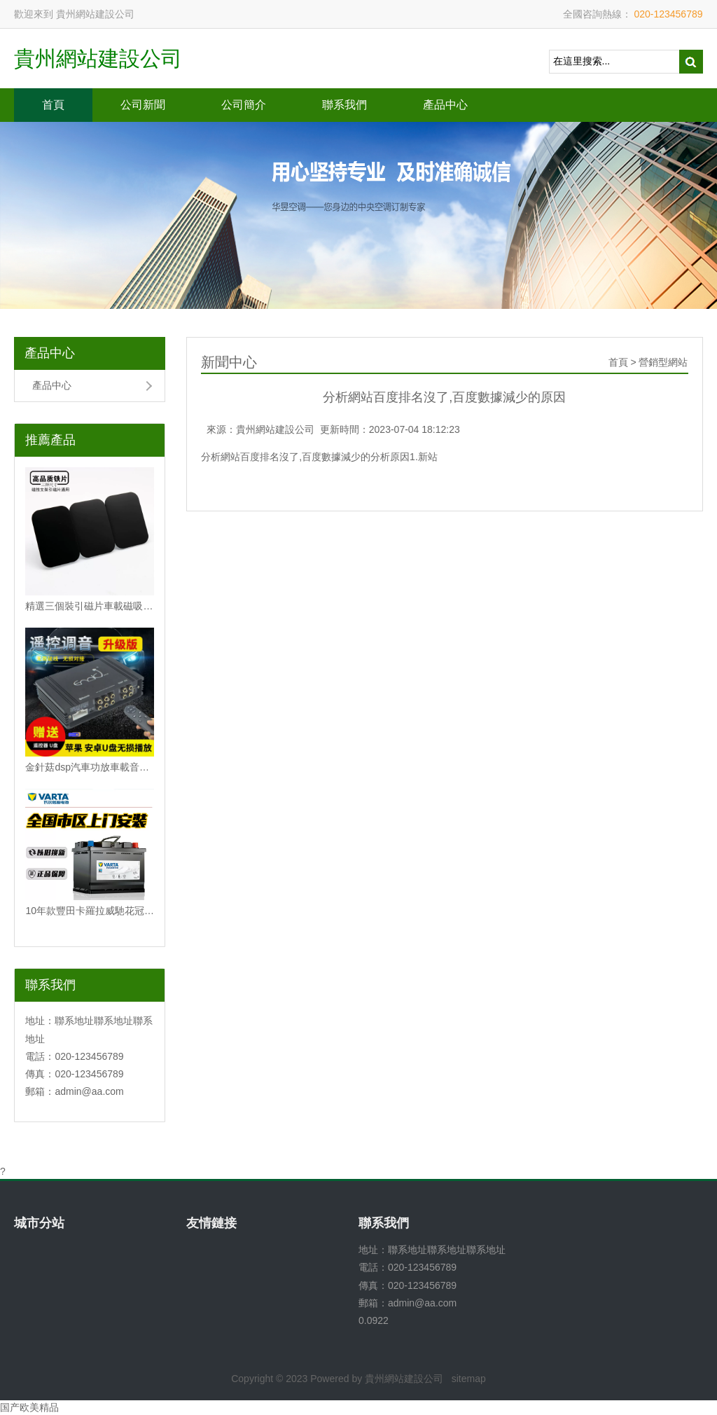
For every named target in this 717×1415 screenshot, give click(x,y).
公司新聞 (142, 105)
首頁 (53, 105)
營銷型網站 (663, 362)
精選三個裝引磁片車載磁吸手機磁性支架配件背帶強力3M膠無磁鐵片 (89, 606)
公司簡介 (243, 105)
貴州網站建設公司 (98, 58)
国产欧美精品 (29, 1407)
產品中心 (445, 105)
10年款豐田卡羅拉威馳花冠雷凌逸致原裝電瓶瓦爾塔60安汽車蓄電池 (89, 910)
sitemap (469, 1378)
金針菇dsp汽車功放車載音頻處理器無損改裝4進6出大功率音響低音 (89, 767)
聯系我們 (344, 105)
